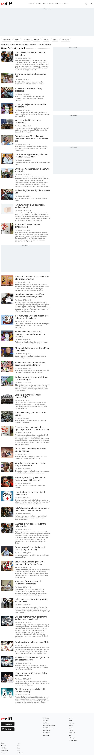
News (38, 3)
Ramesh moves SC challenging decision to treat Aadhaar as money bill (31, 138)
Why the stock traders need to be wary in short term (30, 464)
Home (30, 3)
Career (18, 750)
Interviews (33, 45)
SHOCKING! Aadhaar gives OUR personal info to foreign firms (29, 563)
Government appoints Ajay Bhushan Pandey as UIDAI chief (31, 155)
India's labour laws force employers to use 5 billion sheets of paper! (32, 509)
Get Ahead (72, 733)
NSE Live (3, 748)
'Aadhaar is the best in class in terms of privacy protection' (32, 277)
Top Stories (6, 39)
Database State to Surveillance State (32, 642)
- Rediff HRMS (46, 730)
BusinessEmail (53, 3)
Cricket (36, 39)
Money (45, 3)
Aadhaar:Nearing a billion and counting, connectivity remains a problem (30, 334)
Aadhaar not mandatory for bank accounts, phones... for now (30, 363)
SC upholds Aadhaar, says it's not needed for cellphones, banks (30, 295)
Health (18, 745)
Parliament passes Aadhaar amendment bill (28, 225)
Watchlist (3, 753)
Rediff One (45, 723)
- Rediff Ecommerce (48, 728)
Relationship (20, 753)
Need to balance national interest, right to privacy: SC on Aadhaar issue (32, 428)
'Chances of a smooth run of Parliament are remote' (28, 582)
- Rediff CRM (46, 733)
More (66, 3)
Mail (33, 3)
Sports (55, 39)
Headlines (4, 45)
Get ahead (65, 39)
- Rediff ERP (46, 735)
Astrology (71, 738)
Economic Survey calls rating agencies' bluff (28, 396)
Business (27, 39)
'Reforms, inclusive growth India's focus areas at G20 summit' (30, 478)
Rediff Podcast (73, 740)
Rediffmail (45, 720)
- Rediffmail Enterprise (49, 725)
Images (18, 45)
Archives (48, 45)
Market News (4, 750)
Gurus (58, 3)
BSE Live (3, 745)
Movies (46, 39)
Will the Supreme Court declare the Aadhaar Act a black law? (31, 618)
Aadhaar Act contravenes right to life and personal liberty (32, 658)
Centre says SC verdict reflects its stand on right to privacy (30, 548)
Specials (41, 45)
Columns (25, 45)
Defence (12, 45)
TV (61, 3)
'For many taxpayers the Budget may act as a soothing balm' (31, 317)
